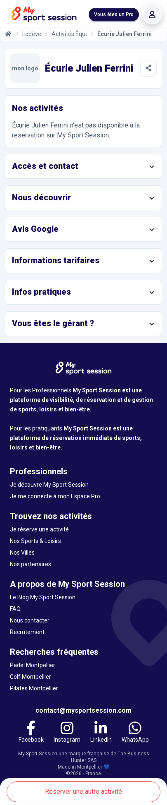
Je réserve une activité (39, 529)
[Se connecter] (152, 14)
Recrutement (27, 632)
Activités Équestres (69, 34)
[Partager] (148, 68)
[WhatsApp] (135, 733)
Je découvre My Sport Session (49, 484)
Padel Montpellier (32, 665)
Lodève (31, 34)
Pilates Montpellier (34, 688)
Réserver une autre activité (83, 791)
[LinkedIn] (101, 733)
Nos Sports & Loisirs (35, 541)
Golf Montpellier (30, 676)
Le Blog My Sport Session (42, 597)
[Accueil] (8, 34)
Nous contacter (29, 620)
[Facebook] (31, 733)
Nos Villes (22, 552)
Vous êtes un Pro (114, 14)
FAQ (15, 609)
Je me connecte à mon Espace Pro (55, 496)
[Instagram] (67, 733)
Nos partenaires (30, 564)
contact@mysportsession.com (83, 710)
